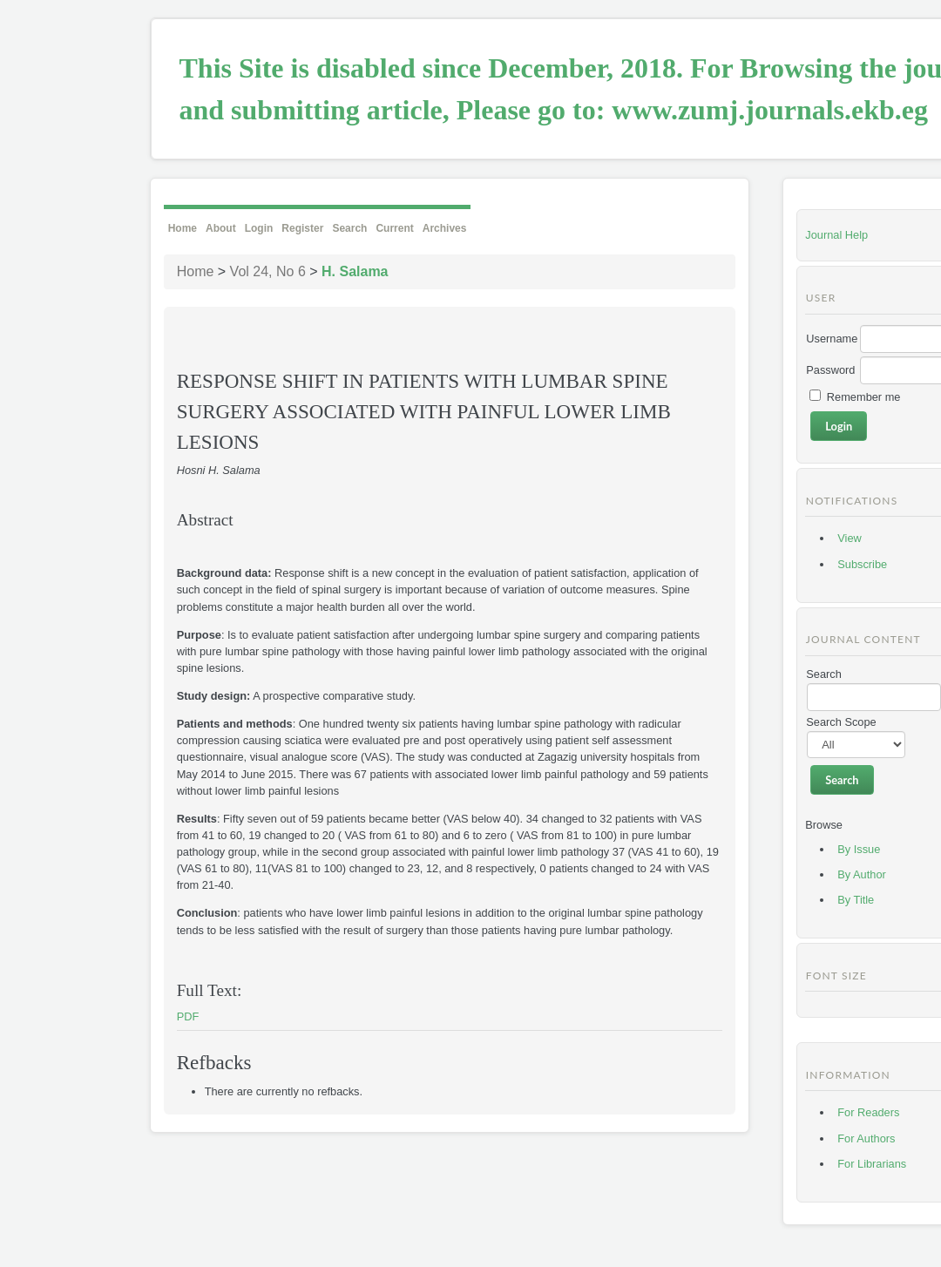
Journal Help (836, 234)
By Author (861, 874)
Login (259, 228)
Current (394, 228)
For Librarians (871, 1163)
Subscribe (862, 564)
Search (349, 228)
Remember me (864, 396)
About (221, 228)
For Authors (866, 1138)
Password (830, 369)
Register (302, 228)
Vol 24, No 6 (268, 271)
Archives (445, 228)
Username (831, 338)
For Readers (868, 1112)
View (849, 538)
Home (182, 228)
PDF (188, 1016)
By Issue (858, 849)
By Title (855, 899)
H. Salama (355, 271)
